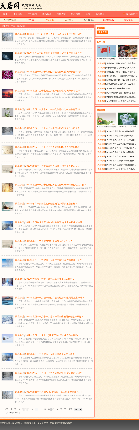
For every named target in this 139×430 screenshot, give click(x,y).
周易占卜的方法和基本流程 (118, 88)
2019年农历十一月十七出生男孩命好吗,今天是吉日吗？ (52, 147)
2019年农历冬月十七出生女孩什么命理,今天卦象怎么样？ (53, 90)
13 (45, 409)
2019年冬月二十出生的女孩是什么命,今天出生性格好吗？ (53, 34)
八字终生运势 (10, 20)
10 (32, 409)
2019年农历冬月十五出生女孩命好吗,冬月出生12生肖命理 (53, 222)
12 (41, 409)
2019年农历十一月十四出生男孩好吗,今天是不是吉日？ (52, 166)
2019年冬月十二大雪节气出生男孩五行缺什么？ (49, 241)
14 (49, 409)
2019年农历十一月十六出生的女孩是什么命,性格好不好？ (53, 109)
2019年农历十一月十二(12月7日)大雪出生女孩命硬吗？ (52, 335)
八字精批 (49, 20)
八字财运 (69, 20)
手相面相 (32, 14)
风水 (88, 14)
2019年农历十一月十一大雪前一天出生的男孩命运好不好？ (54, 316)
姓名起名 (75, 14)
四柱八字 (61, 14)
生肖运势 (17, 14)
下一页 (63, 409)
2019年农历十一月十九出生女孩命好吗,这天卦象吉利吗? (53, 71)
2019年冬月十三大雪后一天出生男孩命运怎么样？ (50, 354)
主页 (13, 26)
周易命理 (46, 14)
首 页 (5, 14)
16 (57, 409)
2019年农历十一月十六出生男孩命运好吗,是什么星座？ (52, 128)
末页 (70, 409)
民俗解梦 (100, 14)
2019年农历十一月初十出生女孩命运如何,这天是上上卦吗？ (54, 297)
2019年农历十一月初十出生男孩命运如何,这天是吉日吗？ (53, 373)
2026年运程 (108, 20)
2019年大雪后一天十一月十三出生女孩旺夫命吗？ (50, 279)
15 (53, 409)
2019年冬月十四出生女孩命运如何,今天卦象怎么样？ (51, 203)
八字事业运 (89, 20)
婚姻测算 (128, 20)
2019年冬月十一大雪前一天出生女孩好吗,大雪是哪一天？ (53, 260)
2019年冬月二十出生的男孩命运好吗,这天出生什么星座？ (53, 53)
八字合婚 (30, 20)
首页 (6, 409)
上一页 (13, 409)
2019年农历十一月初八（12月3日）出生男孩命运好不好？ (54, 392)
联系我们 (68, 423)
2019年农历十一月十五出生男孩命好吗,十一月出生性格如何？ (55, 184)
